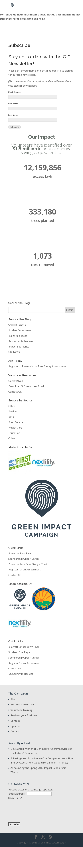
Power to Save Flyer (19, 553)
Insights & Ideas (17, 336)
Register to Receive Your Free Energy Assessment (37, 366)
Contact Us (14, 575)
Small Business (17, 325)
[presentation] (21, 811)
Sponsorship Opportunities (24, 558)
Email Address (15, 92)
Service (12, 411)
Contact (15, 720)
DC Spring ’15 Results (20, 674)
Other (11, 438)
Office (11, 406)
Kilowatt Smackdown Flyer (23, 647)
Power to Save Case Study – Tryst (27, 564)
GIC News (14, 352)
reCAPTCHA (15, 798)
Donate (14, 731)
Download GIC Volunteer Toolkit (27, 386)
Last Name (13, 115)
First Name (13, 104)
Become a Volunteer (22, 704)
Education (14, 433)
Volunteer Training (21, 710)
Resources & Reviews (20, 341)
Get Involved (15, 381)
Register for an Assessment (24, 569)
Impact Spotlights (18, 346)
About (14, 699)
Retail (11, 417)
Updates (15, 726)
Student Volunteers (19, 330)
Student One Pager (19, 652)
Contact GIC (15, 391)
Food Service (15, 422)
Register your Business (23, 715)
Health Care (15, 427)
